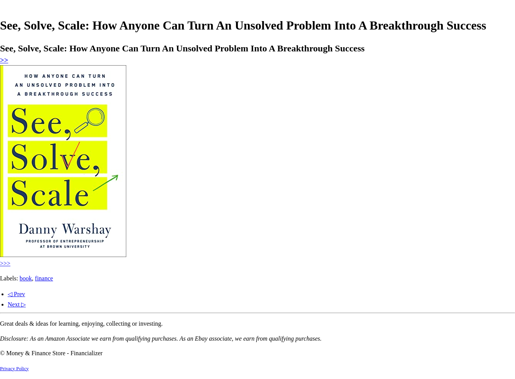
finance (44, 278)
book (26, 278)
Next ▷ (17, 304)
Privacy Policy (14, 368)
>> (4, 60)
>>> (5, 263)
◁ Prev (16, 294)
